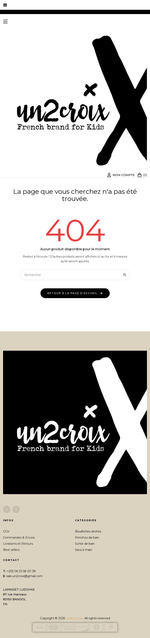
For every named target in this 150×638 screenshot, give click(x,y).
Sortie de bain (85, 543)
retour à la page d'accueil (72, 293)
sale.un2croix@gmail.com (24, 576)
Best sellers (11, 550)
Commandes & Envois (19, 537)
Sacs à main (83, 550)
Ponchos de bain (87, 537)
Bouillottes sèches (88, 531)
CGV (6, 531)
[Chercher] (75, 275)
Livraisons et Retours (18, 543)
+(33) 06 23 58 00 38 (21, 571)
